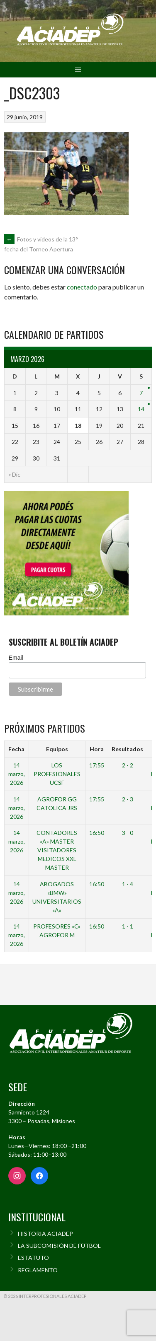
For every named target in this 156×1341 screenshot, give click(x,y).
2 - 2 (127, 765)
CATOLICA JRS (57, 807)
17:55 (96, 765)
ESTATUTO (33, 1257)
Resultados (127, 749)
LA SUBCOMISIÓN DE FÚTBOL (59, 1245)
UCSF (57, 782)
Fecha (16, 749)
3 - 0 (127, 832)
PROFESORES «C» (56, 926)
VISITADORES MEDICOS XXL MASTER (56, 859)
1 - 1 (127, 926)
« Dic (14, 474)
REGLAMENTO (38, 1269)
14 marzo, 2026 (16, 774)
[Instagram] (17, 1175)
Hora (97, 749)
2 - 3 (127, 799)
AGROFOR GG (57, 799)
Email (16, 657)
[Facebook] (39, 1175)
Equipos (57, 749)
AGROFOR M (57, 934)
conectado (82, 287)
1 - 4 (127, 884)
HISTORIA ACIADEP (45, 1233)
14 (141, 408)
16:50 (96, 832)
